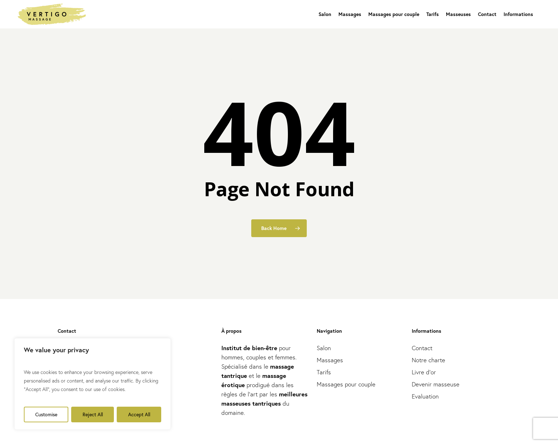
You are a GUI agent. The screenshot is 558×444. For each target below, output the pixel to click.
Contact (422, 348)
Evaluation (425, 396)
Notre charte (428, 360)
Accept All (139, 414)
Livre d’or (424, 372)
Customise (46, 414)
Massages (330, 360)
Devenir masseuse (435, 384)
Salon (324, 348)
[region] (92, 384)
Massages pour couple (346, 384)
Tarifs (324, 372)
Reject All (93, 414)
